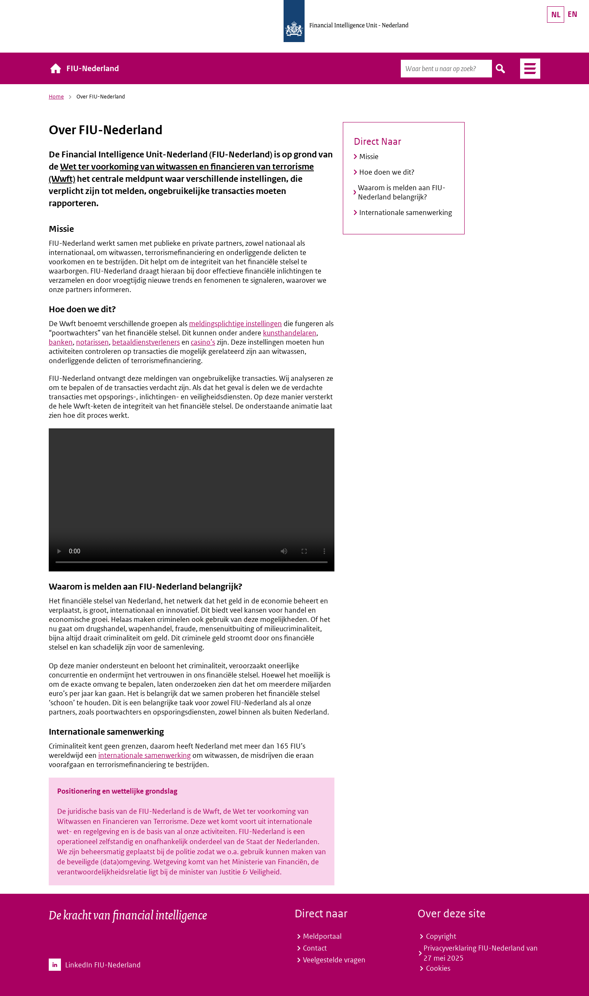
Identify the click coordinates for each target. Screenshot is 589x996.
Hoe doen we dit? (387, 172)
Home (56, 96)
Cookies (438, 968)
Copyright (441, 936)
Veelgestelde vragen (334, 959)
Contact (315, 948)
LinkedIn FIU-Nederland (103, 964)
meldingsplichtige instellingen (235, 323)
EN (572, 14)
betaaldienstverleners (146, 342)
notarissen (92, 342)
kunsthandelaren (289, 332)
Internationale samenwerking (405, 212)
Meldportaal (322, 936)
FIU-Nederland (92, 68)
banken (61, 342)
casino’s (203, 342)
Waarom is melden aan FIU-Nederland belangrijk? (401, 192)
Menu (527, 68)
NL (555, 14)
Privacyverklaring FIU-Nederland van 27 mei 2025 (480, 953)
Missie (369, 156)
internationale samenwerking (144, 755)
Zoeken (501, 68)
